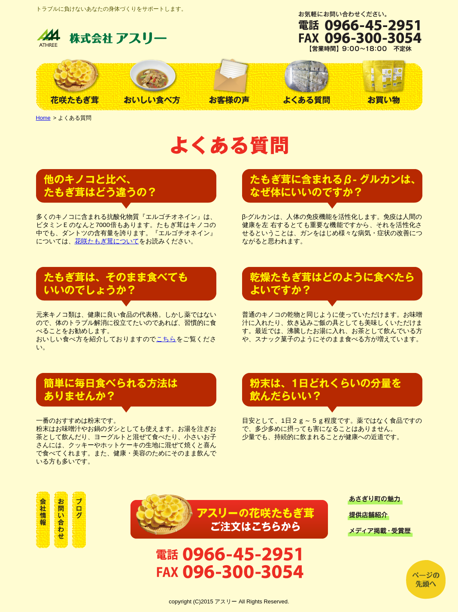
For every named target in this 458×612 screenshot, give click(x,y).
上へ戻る (425, 579)
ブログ (79, 519)
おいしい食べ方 (152, 81)
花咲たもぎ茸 (74, 81)
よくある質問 (306, 81)
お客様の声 (229, 81)
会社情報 (43, 519)
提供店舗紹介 (384, 516)
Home (43, 118)
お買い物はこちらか (229, 515)
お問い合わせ (61, 519)
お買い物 (383, 81)
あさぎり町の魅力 (384, 499)
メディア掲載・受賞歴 (384, 532)
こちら (166, 338)
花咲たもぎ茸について (107, 241)
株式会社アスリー (102, 38)
